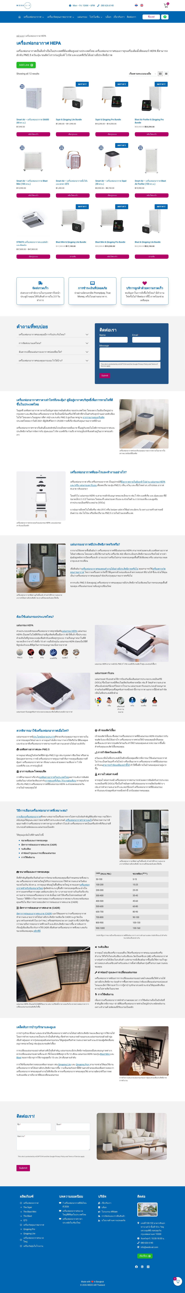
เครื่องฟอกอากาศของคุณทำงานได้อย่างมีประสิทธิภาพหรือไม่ (110, 568)
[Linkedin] (142, 1266)
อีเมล (59, 1124)
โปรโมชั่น (94, 17)
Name (102, 335)
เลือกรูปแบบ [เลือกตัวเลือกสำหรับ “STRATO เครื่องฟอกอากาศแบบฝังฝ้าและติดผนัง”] (33, 257)
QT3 (25, 1220)
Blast (18, 1057)
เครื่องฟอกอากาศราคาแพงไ (78, 820)
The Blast (27, 1216)
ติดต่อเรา (131, 17)
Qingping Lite (64, 1064)
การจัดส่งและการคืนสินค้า (113, 1216)
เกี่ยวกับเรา (119, 17)
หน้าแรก (20, 36)
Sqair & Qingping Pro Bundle (108, 119)
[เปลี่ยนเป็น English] (141, 5)
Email (135, 335)
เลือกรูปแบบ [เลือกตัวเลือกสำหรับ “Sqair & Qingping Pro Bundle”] (112, 134)
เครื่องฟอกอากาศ (32, 17)
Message (104, 345)
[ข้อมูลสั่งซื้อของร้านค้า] (142, 74)
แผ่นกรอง (82, 17)
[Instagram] (148, 1266)
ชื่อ (19, 1124)
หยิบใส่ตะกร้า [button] (33, 134)
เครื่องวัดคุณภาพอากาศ (59, 17)
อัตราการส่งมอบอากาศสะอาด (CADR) (34, 913)
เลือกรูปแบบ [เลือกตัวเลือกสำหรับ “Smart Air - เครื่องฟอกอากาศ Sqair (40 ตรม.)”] (112, 195)
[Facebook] (136, 1266)
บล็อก (108, 17)
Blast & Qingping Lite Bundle (148, 242)
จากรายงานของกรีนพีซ (93, 417)
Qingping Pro (29, 1229)
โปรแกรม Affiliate (110, 1212)
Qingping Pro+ (83, 1064)
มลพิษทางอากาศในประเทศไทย (54, 777)
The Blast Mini (29, 1212)
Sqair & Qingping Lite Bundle (69, 119)
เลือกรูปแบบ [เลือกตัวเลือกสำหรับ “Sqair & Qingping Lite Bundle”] (72, 134)
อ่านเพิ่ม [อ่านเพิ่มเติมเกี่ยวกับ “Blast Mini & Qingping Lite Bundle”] (73, 257)
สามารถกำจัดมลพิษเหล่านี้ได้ (116, 765)
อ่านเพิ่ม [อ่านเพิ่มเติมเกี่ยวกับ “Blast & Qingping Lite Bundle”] (152, 257)
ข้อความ (21, 1136)
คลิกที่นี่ (37, 931)
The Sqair (27, 1207)
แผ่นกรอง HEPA (69, 631)
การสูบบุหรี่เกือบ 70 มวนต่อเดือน (61, 780)
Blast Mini (105, 1054)
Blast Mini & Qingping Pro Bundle (110, 242)
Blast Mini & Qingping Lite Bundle (71, 242)
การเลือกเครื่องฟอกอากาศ (28, 816)
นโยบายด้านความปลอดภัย (113, 1220)
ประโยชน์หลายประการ (44, 737)
